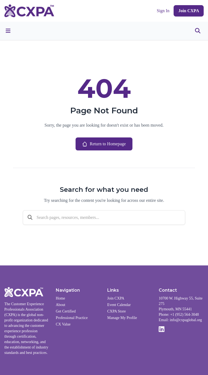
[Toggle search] (198, 31)
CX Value (63, 324)
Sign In (163, 10)
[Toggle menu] (8, 31)
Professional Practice (72, 318)
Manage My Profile (122, 318)
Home (60, 298)
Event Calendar (119, 305)
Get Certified (66, 311)
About (60, 305)
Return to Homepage (104, 144)
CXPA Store (116, 311)
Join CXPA (188, 10)
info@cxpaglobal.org (186, 320)
